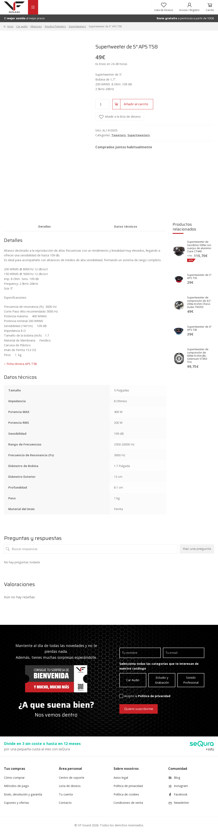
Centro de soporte (71, 778)
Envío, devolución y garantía (23, 794)
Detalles (44, 226)
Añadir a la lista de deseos (123, 116)
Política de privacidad (154, 696)
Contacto (65, 803)
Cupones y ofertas (16, 803)
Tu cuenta (66, 794)
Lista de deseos (70, 786)
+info (210, 749)
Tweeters (118, 135)
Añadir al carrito (136, 104)
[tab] (44, 226)
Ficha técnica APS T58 (22, 364)
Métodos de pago (16, 786)
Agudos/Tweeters (55, 26)
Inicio (10, 26)
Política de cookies (126, 794)
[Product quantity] (102, 104)
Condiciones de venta (128, 803)
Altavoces (36, 26)
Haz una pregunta (197, 548)
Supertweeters (77, 26)
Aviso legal (121, 778)
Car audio (22, 26)
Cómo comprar (14, 778)
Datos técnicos (125, 226)
